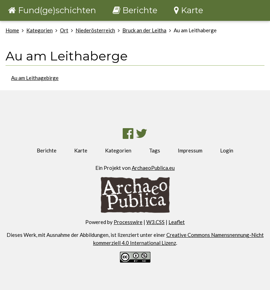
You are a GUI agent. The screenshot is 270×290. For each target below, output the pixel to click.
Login (226, 150)
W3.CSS (155, 222)
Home (12, 30)
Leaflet (176, 222)
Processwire (128, 222)
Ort (64, 30)
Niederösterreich (95, 30)
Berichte (46, 150)
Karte (80, 150)
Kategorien (39, 30)
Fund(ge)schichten (52, 10)
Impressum (190, 150)
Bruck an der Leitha (144, 30)
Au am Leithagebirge (35, 78)
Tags (154, 150)
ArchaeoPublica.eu (153, 168)
